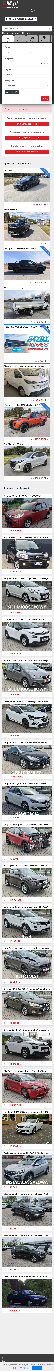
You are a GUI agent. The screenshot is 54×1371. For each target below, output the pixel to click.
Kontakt (4, 1358)
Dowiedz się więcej (23, 1367)
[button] (33, 10)
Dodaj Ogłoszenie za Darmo (21, 19)
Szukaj (45, 99)
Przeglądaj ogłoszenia (27, 138)
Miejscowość (10, 58)
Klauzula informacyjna (9, 1361)
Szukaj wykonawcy (27, 151)
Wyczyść (11, 92)
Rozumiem (37, 1368)
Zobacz (27, 187)
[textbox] (16, 52)
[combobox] (16, 52)
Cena (7, 47)
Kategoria (9, 80)
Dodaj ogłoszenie (27, 124)
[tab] (8, 38)
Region (8, 69)
